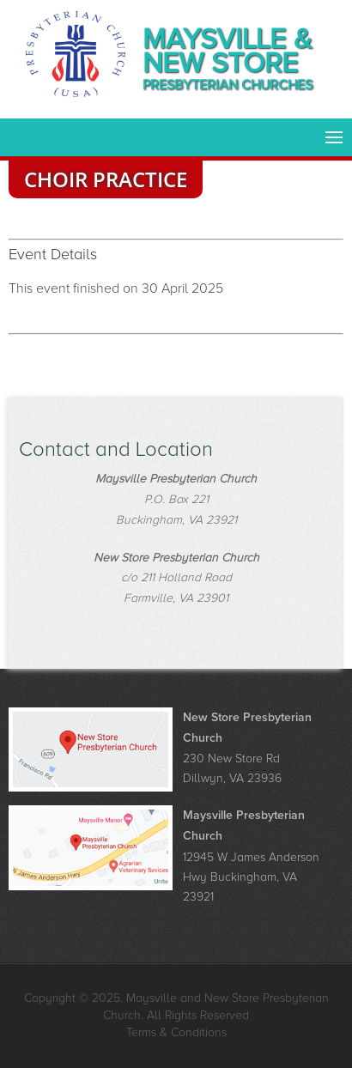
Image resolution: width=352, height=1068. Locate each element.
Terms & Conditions (176, 1032)
